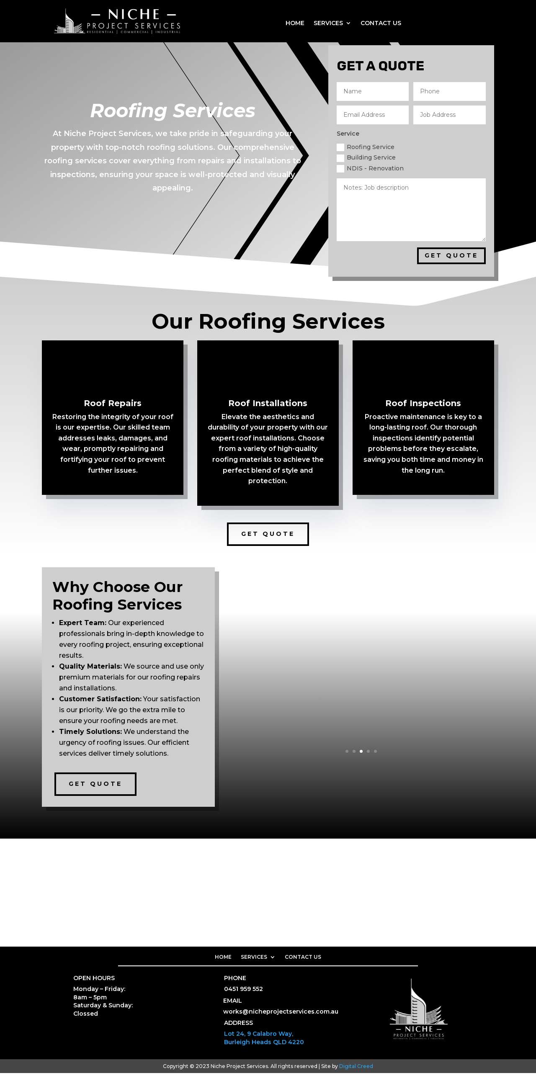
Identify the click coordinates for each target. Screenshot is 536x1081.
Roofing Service (365, 155)
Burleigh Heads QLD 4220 (264, 1050)
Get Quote (268, 542)
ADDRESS (238, 1031)
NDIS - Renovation (370, 176)
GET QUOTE (451, 263)
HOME (295, 23)
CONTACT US (381, 23)
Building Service (366, 166)
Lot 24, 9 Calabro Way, (258, 1041)
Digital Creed (356, 1074)
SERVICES (328, 23)
